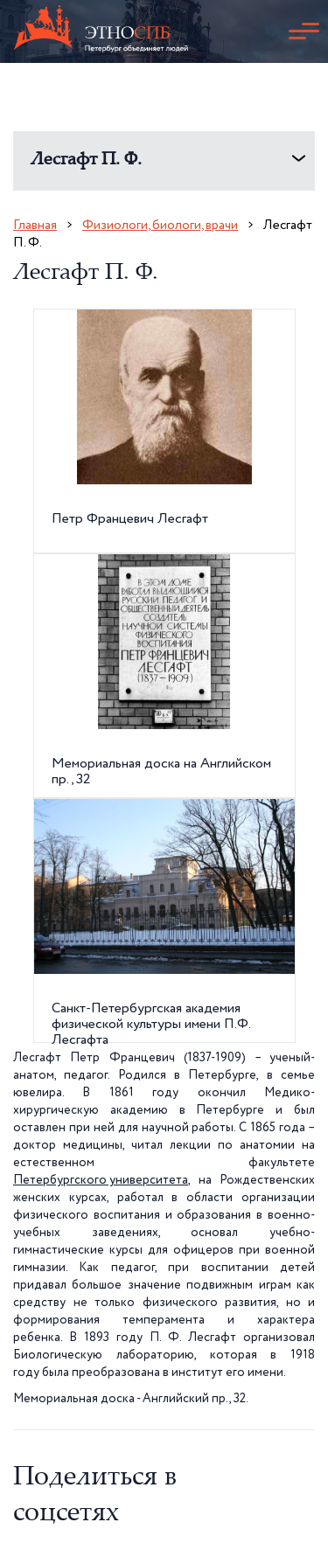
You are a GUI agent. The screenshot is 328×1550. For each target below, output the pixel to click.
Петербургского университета (100, 1180)
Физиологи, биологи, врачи (160, 225)
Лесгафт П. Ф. (86, 160)
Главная (35, 225)
